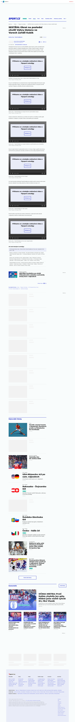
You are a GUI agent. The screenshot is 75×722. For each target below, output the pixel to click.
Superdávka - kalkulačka (57, 690)
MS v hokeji (24, 472)
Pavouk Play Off (21, 684)
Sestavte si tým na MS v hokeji (36, 690)
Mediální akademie (61, 712)
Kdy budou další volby (12, 684)
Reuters (31, 700)
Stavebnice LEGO (26, 693)
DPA (28, 700)
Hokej (34, 18)
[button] (13, 274)
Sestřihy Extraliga (24, 288)
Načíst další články (27, 577)
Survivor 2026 (44, 690)
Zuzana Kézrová (17, 41)
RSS (58, 700)
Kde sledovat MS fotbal (32, 683)
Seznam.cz (71, 1)
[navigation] (1, 1)
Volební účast (11, 685)
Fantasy (24, 18)
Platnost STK (59, 685)
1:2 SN (41, 37)
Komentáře (13, 586)
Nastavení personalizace (62, 715)
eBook (40, 42)
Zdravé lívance (40, 681)
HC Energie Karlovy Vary (33, 287)
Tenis (38, 18)
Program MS (20, 680)
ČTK (27, 700)
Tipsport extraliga (22, 271)
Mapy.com (17, 690)
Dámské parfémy (32, 693)
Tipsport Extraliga (23, 287)
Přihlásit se (27, 67)
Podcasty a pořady (58, 18)
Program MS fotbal (31, 680)
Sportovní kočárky (17, 691)
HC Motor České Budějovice (14, 288)
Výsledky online (48, 18)
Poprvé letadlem (50, 680)
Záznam (44, 37)
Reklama (59, 705)
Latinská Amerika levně (52, 684)
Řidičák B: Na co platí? (61, 683)
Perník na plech (40, 685)
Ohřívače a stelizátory (49, 691)
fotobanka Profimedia (36, 700)
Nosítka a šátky (42, 691)
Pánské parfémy (57, 693)
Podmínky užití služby (61, 708)
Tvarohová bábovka (41, 683)
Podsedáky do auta (29, 691)
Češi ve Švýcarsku (51, 683)
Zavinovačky (56, 691)
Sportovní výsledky (33, 455)
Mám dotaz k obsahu (61, 711)
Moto (42, 18)
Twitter (59, 704)
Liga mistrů (30, 685)
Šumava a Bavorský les (51, 681)
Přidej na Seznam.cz (61, 707)
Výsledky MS (20, 685)
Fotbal (30, 18)
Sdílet (44, 42)
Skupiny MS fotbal (31, 681)
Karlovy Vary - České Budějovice (15, 37)
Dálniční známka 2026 (61, 680)
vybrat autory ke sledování (19, 42)
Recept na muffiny (41, 680)
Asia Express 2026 (50, 690)
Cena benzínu (28, 690)
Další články (62, 585)
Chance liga (30, 684)
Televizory (46, 693)
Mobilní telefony (20, 693)
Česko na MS (20, 683)
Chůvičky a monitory (36, 691)
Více (65, 18)
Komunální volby (11, 680)
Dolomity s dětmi (51, 685)
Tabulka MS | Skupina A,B (22, 681)
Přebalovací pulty (61, 691)
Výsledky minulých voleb (13, 683)
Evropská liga (32, 541)
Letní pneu (37, 693)
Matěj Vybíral (22, 41)
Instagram (59, 703)
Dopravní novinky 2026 (61, 681)
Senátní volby (11, 681)
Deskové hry (42, 693)
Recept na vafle (40, 684)
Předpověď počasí (23, 690)
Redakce (59, 699)
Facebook (59, 701)
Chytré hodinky (51, 693)
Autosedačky (23, 691)
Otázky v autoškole (60, 684)
